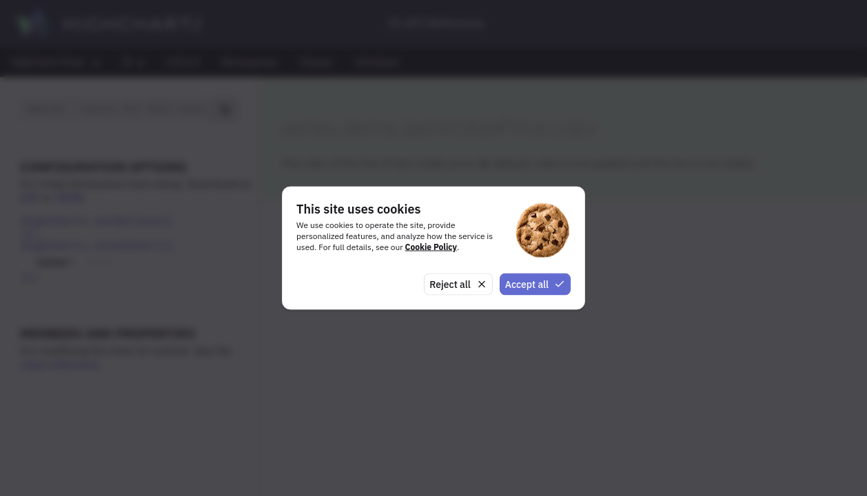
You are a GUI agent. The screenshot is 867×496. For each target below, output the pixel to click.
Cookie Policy (431, 246)
